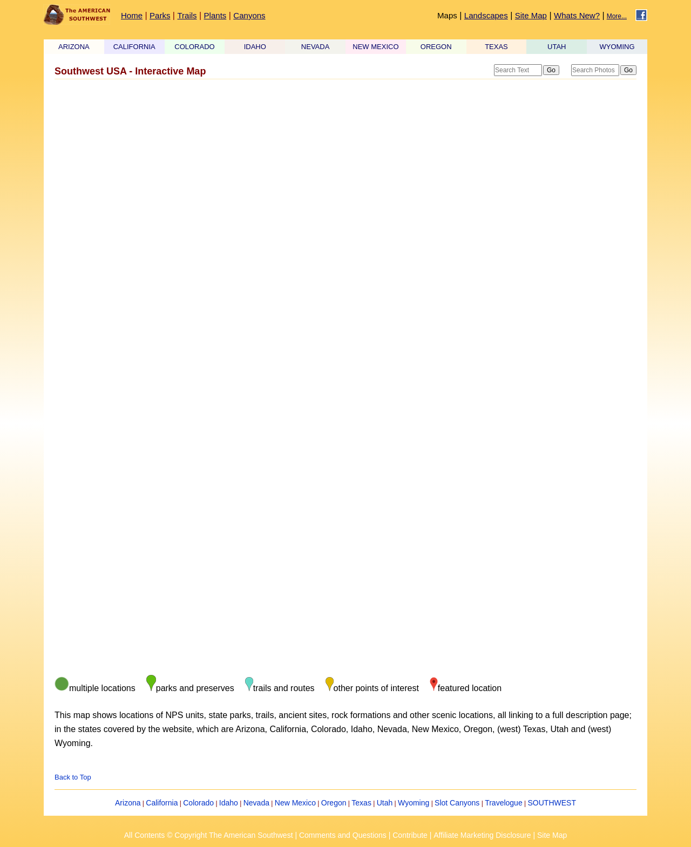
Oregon (334, 802)
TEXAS (496, 47)
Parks (160, 15)
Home (132, 15)
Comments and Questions (343, 835)
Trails (187, 15)
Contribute (410, 835)
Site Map (531, 15)
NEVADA (315, 47)
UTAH (556, 47)
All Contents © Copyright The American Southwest (208, 835)
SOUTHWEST (552, 802)
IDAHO (255, 47)
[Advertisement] (345, 168)
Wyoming (413, 802)
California (162, 802)
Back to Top (73, 777)
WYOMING (617, 47)
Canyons (249, 15)
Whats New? (577, 15)
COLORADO (194, 47)
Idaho (228, 802)
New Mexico (295, 802)
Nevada (256, 802)
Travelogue (504, 802)
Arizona (127, 802)
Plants (215, 15)
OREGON (436, 47)
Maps (447, 15)
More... (617, 16)
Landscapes (486, 15)
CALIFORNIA (134, 47)
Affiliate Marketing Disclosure (482, 835)
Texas (361, 802)
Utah (385, 802)
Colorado (198, 802)
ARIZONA (74, 47)
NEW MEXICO (375, 47)
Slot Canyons (457, 802)
